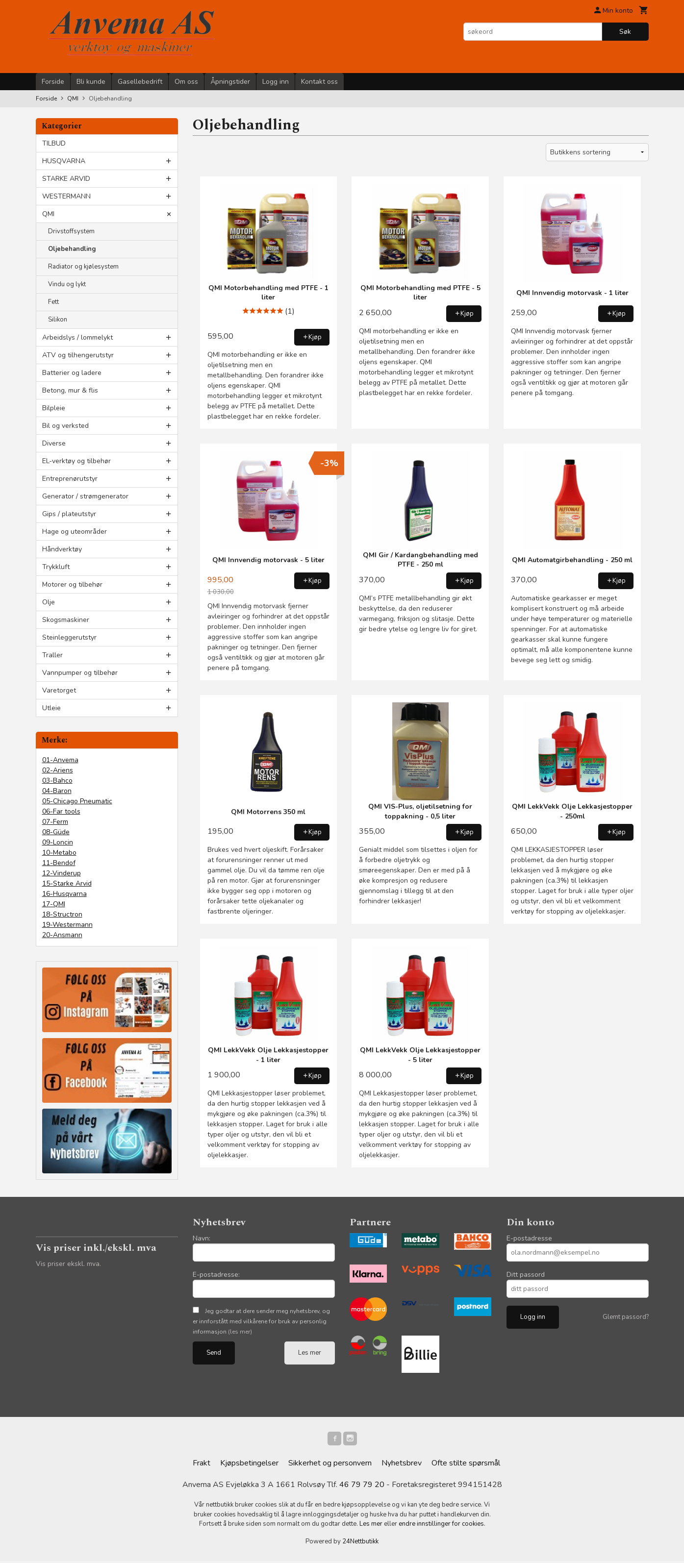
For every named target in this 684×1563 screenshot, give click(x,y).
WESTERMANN (66, 196)
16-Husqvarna (64, 893)
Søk (625, 31)
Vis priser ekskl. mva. (68, 1263)
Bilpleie (53, 408)
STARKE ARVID (66, 178)
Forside (53, 81)
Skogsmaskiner (65, 619)
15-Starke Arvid (67, 883)
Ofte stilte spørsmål (465, 1465)
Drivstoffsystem (71, 231)
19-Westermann (67, 924)
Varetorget (59, 690)
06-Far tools (61, 811)
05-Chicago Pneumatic (77, 801)
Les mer (309, 1352)
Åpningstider (230, 81)
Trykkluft (56, 566)
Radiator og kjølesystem (83, 266)
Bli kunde (90, 81)
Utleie (51, 708)
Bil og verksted (65, 425)
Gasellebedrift (140, 81)
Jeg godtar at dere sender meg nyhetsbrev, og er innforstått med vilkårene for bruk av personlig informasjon (261, 1321)
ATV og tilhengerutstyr (78, 355)
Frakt (201, 1465)
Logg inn (275, 81)
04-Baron (57, 790)
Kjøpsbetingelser (249, 1465)
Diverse (54, 443)
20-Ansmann (62, 935)
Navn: (201, 1238)
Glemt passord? (626, 1317)
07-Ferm (55, 821)
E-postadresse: (216, 1274)
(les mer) (240, 1332)
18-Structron (62, 914)
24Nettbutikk (360, 1543)
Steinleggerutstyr (69, 637)
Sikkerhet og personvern (330, 1465)
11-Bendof (59, 863)
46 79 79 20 (361, 1486)
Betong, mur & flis (70, 390)
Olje (48, 602)
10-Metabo (59, 852)
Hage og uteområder (74, 531)
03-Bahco (57, 780)
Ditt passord (526, 1274)
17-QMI (53, 904)
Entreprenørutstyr (70, 478)
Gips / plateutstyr (69, 514)
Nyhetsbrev (401, 1465)
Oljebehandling (72, 249)
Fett (53, 302)
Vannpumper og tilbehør (80, 672)
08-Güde (56, 832)
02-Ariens (57, 770)
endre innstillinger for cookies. (442, 1525)
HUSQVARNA (63, 161)
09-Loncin (57, 842)
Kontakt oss (319, 81)
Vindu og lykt (67, 284)
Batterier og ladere (71, 372)
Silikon (57, 319)
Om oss (186, 81)
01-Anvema (60, 760)
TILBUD (54, 143)
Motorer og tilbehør (72, 584)
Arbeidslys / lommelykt (77, 337)
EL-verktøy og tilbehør (76, 461)
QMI (48, 214)
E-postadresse (529, 1238)
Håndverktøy (62, 549)
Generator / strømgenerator (85, 496)
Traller (52, 655)
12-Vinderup (61, 873)
